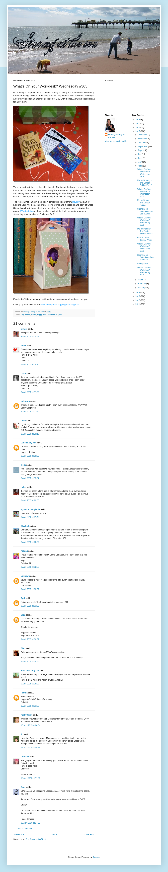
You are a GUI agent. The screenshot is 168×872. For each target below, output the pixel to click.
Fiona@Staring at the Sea (116, 136)
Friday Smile (142, 264)
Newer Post (19, 834)
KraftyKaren (26, 715)
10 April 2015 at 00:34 (30, 725)
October (141, 142)
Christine (25, 756)
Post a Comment (24, 829)
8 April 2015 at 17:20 (30, 392)
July (140, 154)
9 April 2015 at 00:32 (30, 589)
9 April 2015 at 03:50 (30, 606)
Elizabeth (25, 526)
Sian (23, 648)
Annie (23, 345)
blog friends (25, 314)
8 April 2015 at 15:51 (30, 336)
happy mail (41, 314)
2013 (137, 296)
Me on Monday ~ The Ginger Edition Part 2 (144, 182)
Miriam (24, 329)
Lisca (23, 373)
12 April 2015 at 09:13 (30, 747)
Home (54, 834)
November (143, 138)
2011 (137, 304)
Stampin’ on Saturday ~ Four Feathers (145, 257)
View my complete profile (116, 141)
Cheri (23, 420)
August (141, 150)
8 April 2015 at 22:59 (30, 567)
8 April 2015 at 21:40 (30, 517)
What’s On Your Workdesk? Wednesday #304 (144, 271)
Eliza (23, 615)
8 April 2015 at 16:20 (30, 364)
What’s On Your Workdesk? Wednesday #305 (144, 247)
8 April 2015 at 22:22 (30, 542)
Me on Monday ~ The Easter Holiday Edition (145, 231)
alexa (23, 465)
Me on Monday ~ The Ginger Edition (144, 202)
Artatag (24, 551)
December (143, 134)
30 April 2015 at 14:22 (30, 823)
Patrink (24, 693)
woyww (59, 314)
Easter (33, 314)
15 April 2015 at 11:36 (30, 778)
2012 (137, 300)
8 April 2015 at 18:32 (30, 456)
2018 (137, 119)
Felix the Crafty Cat (30, 670)
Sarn (23, 787)
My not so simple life (30, 509)
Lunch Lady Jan (28, 443)
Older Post (89, 834)
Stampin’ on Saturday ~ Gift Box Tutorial (145, 211)
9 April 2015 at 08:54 (30, 661)
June (140, 158)
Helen (23, 487)
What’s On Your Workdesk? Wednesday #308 (144, 173)
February (142, 283)
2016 (137, 127)
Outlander (51, 314)
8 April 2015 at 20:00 (30, 500)
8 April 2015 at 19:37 (30, 478)
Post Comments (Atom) (35, 839)
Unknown (25, 401)
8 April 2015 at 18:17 (30, 434)
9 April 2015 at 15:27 (30, 684)
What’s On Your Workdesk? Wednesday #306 (144, 221)
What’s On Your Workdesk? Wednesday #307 (144, 193)
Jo (22, 734)
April (23, 598)
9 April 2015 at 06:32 (30, 639)
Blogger (95, 857)
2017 (137, 123)
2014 (137, 292)
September (143, 146)
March (141, 280)
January (141, 287)
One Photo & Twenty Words (144, 238)
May (140, 162)
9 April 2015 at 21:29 (30, 706)
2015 (137, 131)
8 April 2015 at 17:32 (30, 412)
